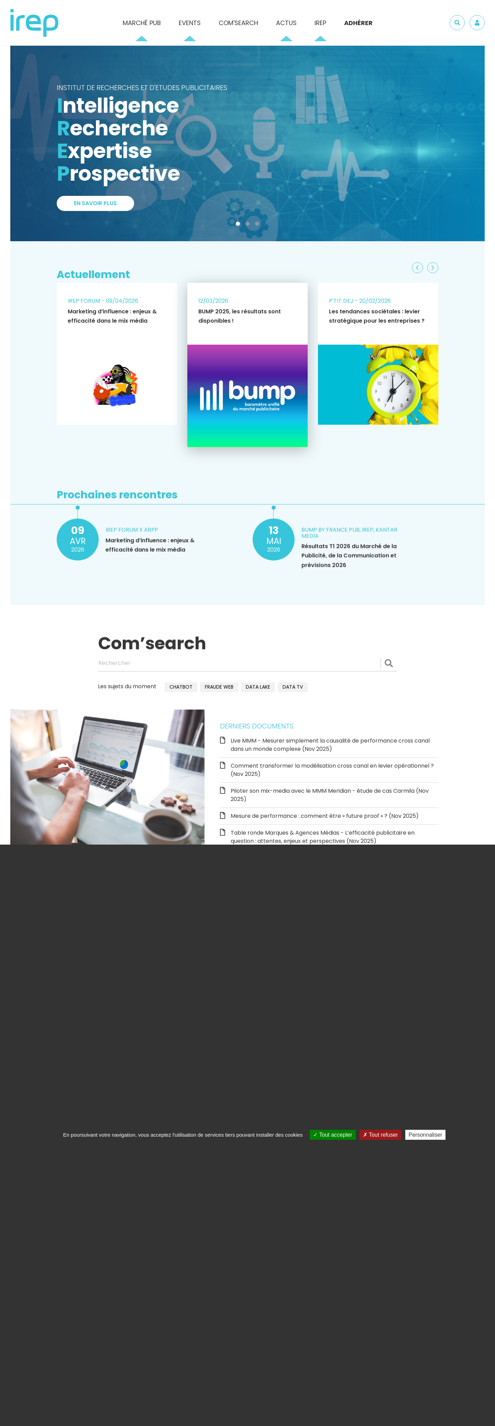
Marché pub (142, 23)
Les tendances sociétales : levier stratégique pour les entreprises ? (377, 316)
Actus (286, 23)
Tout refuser (380, 1135)
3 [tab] (258, 225)
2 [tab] (248, 225)
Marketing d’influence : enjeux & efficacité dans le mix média (112, 316)
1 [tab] (239, 225)
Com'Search (238, 23)
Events (190, 23)
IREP (320, 23)
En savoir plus (95, 204)
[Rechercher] (247, 663)
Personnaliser (425, 1135)
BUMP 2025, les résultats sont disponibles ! (239, 316)
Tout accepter (332, 1135)
